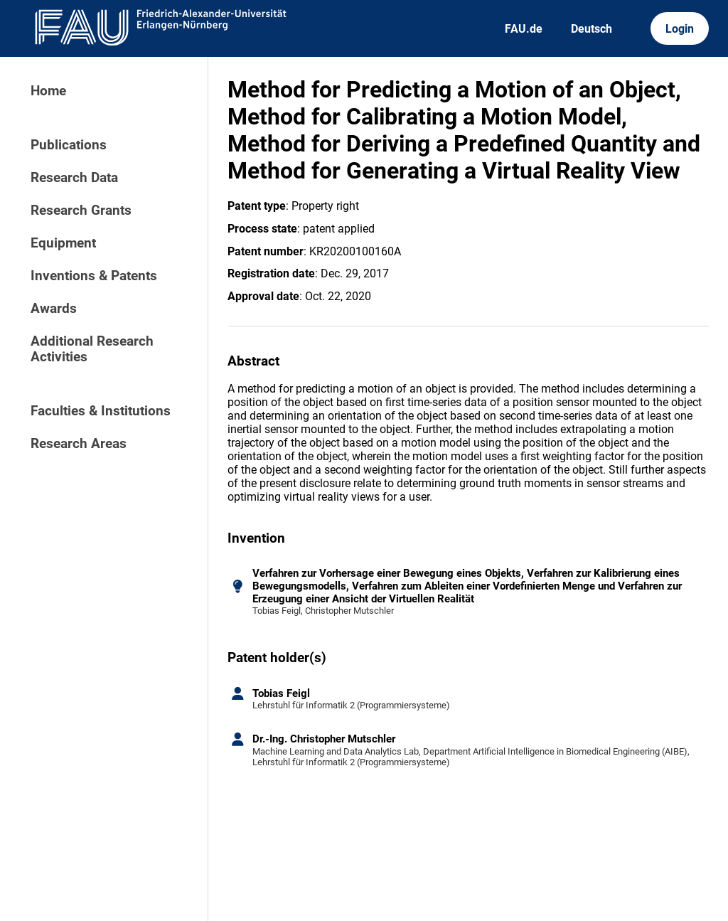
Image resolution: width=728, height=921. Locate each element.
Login (679, 29)
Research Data (74, 178)
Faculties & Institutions (101, 411)
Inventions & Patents (94, 276)
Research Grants (81, 210)
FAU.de (523, 29)
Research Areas (79, 444)
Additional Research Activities (92, 349)
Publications (69, 145)
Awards (54, 308)
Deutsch (591, 29)
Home (48, 91)
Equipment (63, 243)
